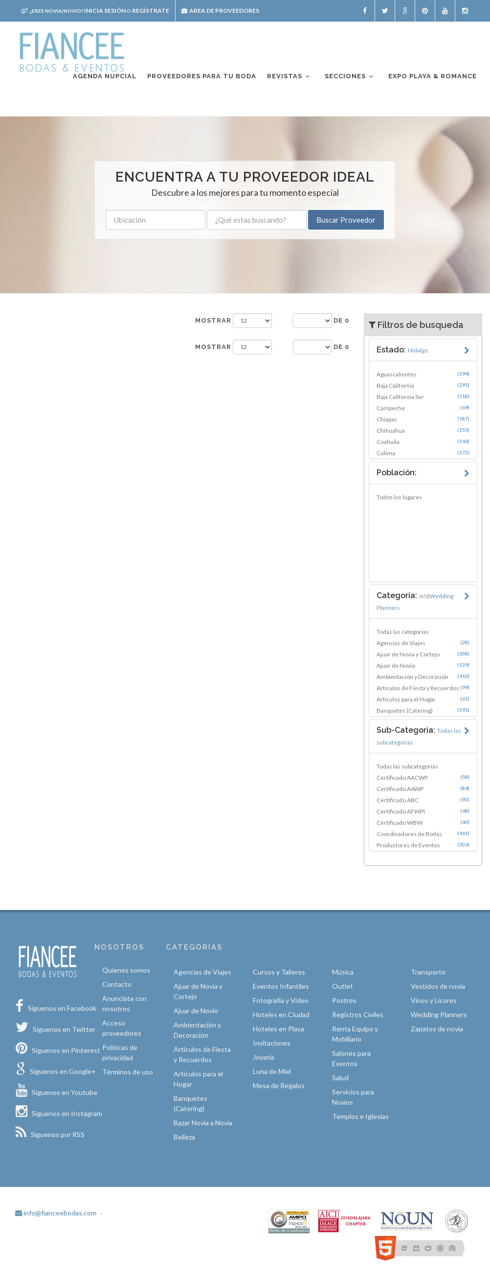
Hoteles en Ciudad (281, 1014)
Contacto (117, 984)
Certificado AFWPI (423, 811)
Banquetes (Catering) (423, 710)
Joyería (263, 1057)
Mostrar (213, 320)
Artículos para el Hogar (423, 699)
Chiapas (423, 419)
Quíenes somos (126, 970)
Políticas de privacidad (119, 1052)
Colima (423, 453)
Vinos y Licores (434, 1000)
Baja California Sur (423, 396)
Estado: (402, 349)
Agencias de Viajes (423, 643)
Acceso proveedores (121, 1028)
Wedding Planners (439, 1014)
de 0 (341, 320)
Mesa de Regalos (279, 1085)
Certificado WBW (423, 822)
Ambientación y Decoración (423, 676)
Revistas (289, 76)
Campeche (423, 408)
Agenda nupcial (104, 76)
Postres (344, 1000)
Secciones (350, 76)
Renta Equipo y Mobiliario (355, 1033)
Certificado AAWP (423, 788)
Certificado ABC (423, 800)
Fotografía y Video (281, 1000)
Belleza (184, 1137)
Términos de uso (127, 1072)
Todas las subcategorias (407, 766)
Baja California (423, 385)
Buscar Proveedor (346, 219)
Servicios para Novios (353, 1097)
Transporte (428, 972)
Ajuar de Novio (423, 665)
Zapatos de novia (437, 1028)
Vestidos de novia (438, 986)
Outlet (342, 986)
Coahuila (423, 441)
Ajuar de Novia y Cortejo (423, 654)
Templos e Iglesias (360, 1116)
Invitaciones (271, 1043)
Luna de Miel (272, 1071)
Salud (340, 1077)
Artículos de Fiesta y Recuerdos (423, 688)
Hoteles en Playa (278, 1028)
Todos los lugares (399, 497)
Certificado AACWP (423, 777)
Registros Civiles (357, 1014)
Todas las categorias (403, 631)
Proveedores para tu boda (201, 76)
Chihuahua (423, 430)
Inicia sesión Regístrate (95, 10)
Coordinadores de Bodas (423, 834)
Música (343, 972)
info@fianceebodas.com (55, 1213)
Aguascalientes (423, 374)
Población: (397, 472)
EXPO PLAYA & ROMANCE (432, 76)
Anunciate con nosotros (124, 1003)
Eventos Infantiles (281, 986)
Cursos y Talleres (279, 972)
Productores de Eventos (423, 845)
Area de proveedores (220, 10)
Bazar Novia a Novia (203, 1122)
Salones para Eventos (351, 1058)
